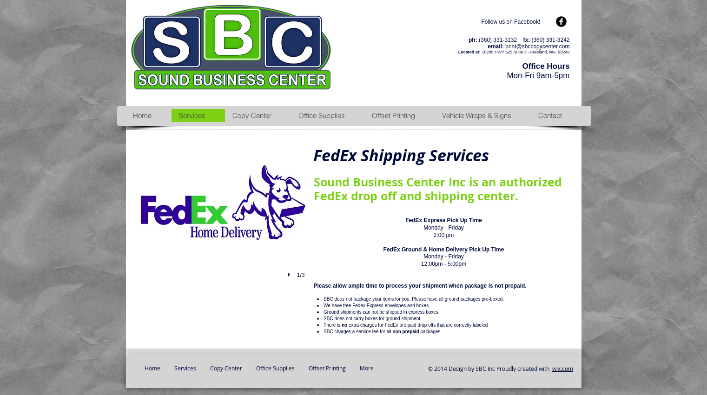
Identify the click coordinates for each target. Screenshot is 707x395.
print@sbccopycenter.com (537, 46)
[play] (290, 274)
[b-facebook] (561, 21)
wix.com (562, 368)
